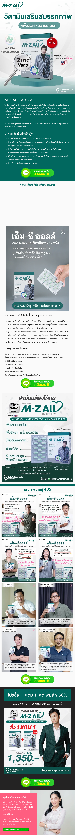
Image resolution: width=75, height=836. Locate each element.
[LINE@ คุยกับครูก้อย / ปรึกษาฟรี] (16, 829)
